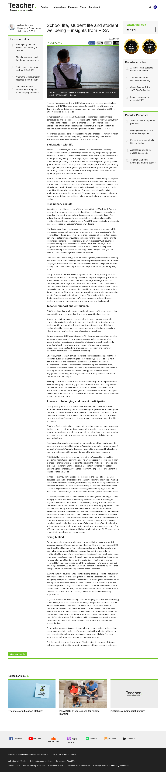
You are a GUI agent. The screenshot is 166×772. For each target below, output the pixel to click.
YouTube (35, 738)
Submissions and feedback (41, 761)
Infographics (59, 7)
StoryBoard (94, 7)
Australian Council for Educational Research (31, 754)
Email (108, 43)
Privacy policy (14, 765)
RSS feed (110, 738)
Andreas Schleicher (25, 25)
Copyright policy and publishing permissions (111, 765)
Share (92, 43)
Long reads (54, 43)
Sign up (132, 29)
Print (116, 43)
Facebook (15, 738)
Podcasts (73, 7)
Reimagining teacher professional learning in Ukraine (26, 47)
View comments (17, 654)
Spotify (91, 738)
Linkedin (129, 738)
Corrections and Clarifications (78, 765)
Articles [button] (45, 7)
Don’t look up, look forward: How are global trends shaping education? (28, 90)
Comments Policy (55, 765)
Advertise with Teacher (17, 761)
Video (83, 7)
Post (100, 43)
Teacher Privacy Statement (34, 765)
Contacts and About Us (65, 761)
